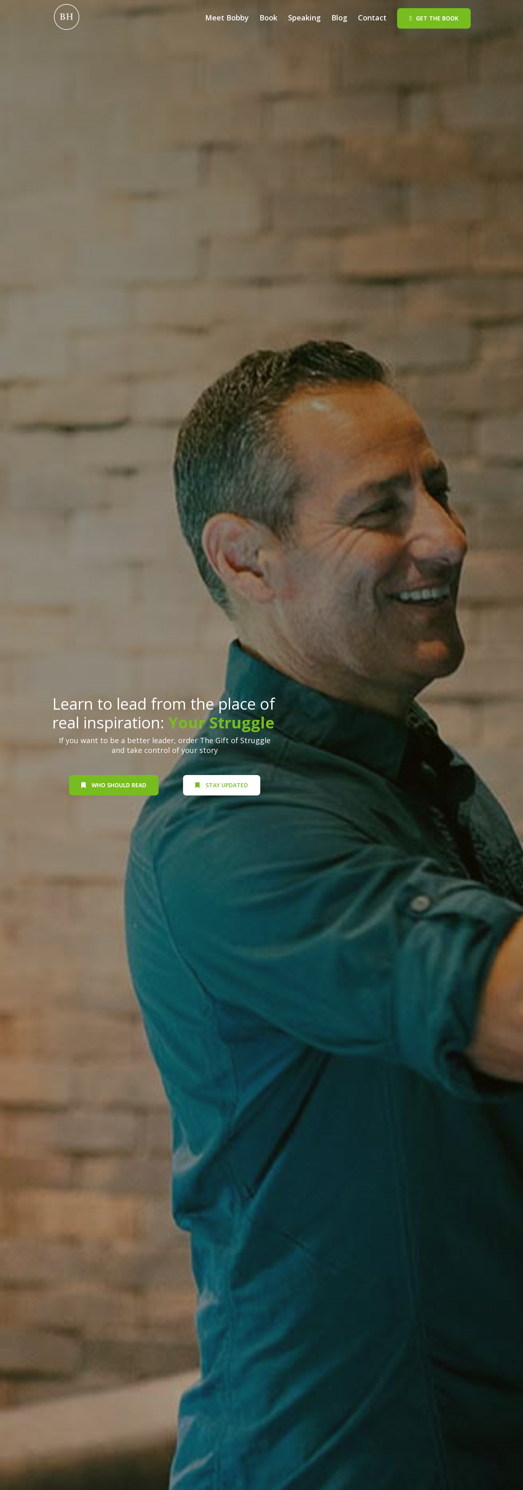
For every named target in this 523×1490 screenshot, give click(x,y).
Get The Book (437, 18)
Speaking (304, 18)
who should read (113, 785)
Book (268, 18)
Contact (372, 18)
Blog (339, 18)
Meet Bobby (227, 18)
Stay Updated (221, 785)
